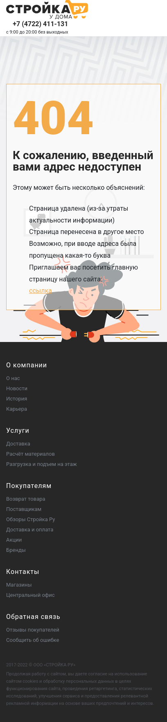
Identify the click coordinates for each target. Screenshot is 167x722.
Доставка (18, 444)
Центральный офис (30, 595)
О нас (13, 378)
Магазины (19, 585)
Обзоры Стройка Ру (30, 519)
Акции (14, 540)
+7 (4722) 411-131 (40, 24)
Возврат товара (25, 499)
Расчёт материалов (30, 454)
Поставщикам (23, 509)
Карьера (16, 409)
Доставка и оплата (29, 529)
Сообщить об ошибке (32, 640)
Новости (16, 388)
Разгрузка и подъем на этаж (41, 464)
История (16, 399)
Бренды (16, 550)
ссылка (40, 291)
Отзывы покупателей (32, 630)
